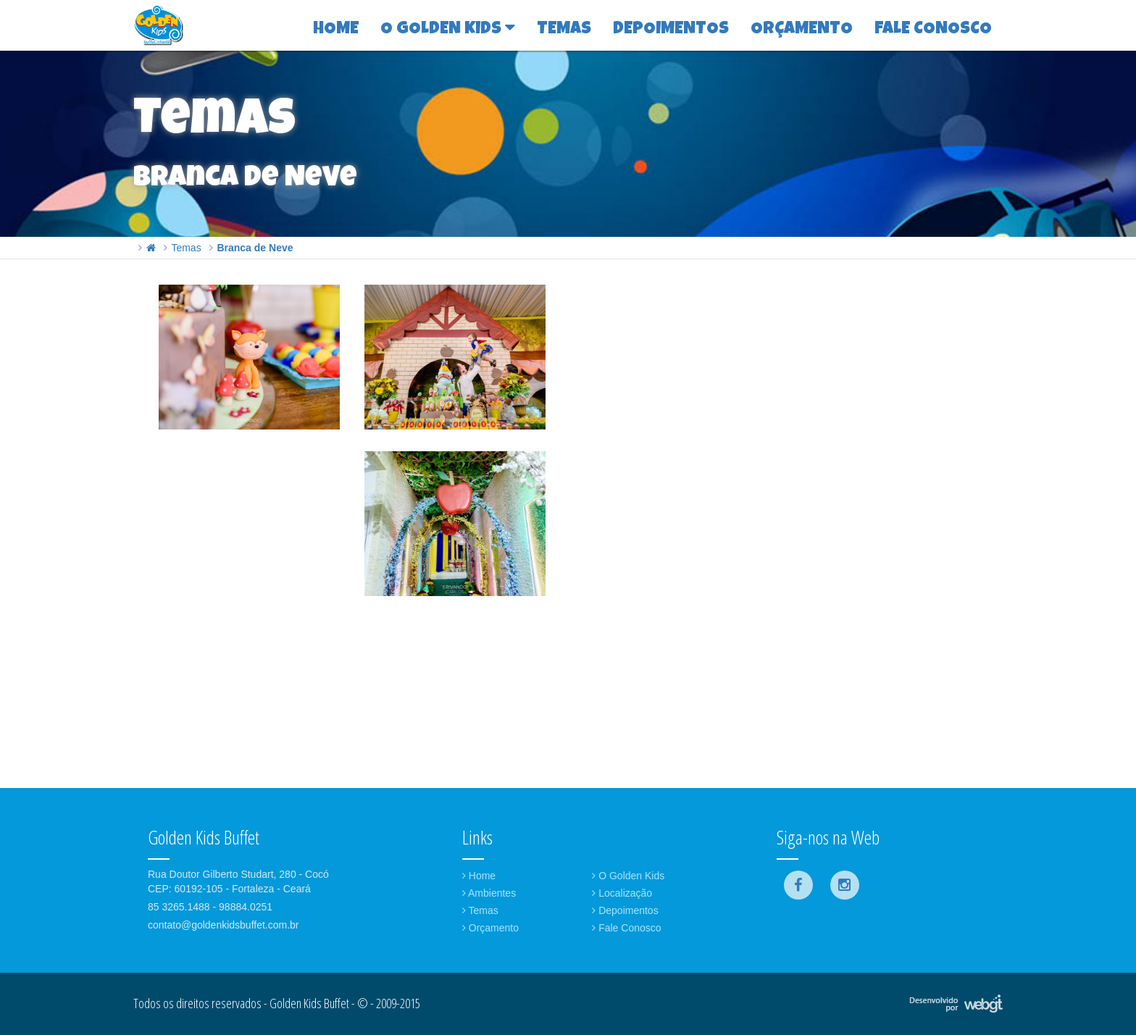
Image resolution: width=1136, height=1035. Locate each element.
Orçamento (490, 928)
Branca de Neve (255, 247)
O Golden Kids (628, 875)
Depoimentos (625, 910)
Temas (186, 247)
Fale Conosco (626, 928)
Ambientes (489, 893)
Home (479, 875)
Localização (622, 893)
